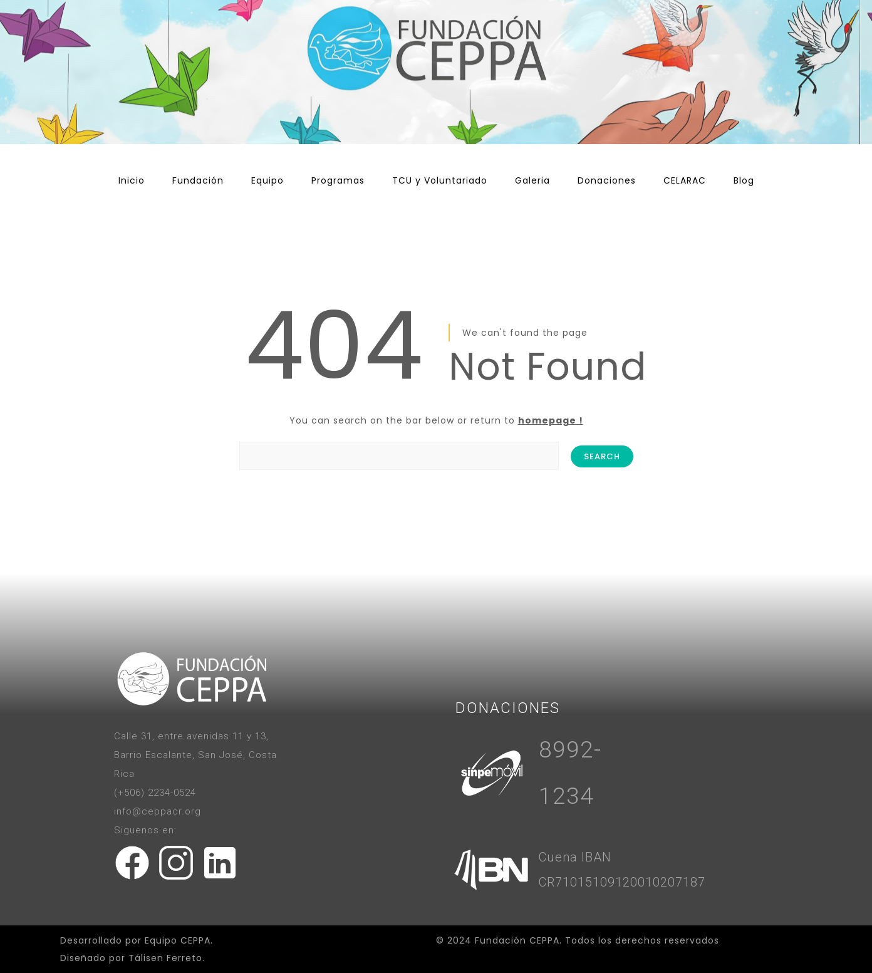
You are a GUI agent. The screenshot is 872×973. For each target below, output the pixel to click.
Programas (338, 180)
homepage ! (550, 420)
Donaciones (607, 180)
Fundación (198, 180)
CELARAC (684, 180)
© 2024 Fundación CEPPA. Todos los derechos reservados (577, 940)
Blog (744, 180)
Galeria (532, 180)
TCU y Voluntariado (439, 180)
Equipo (267, 180)
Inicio (131, 180)
